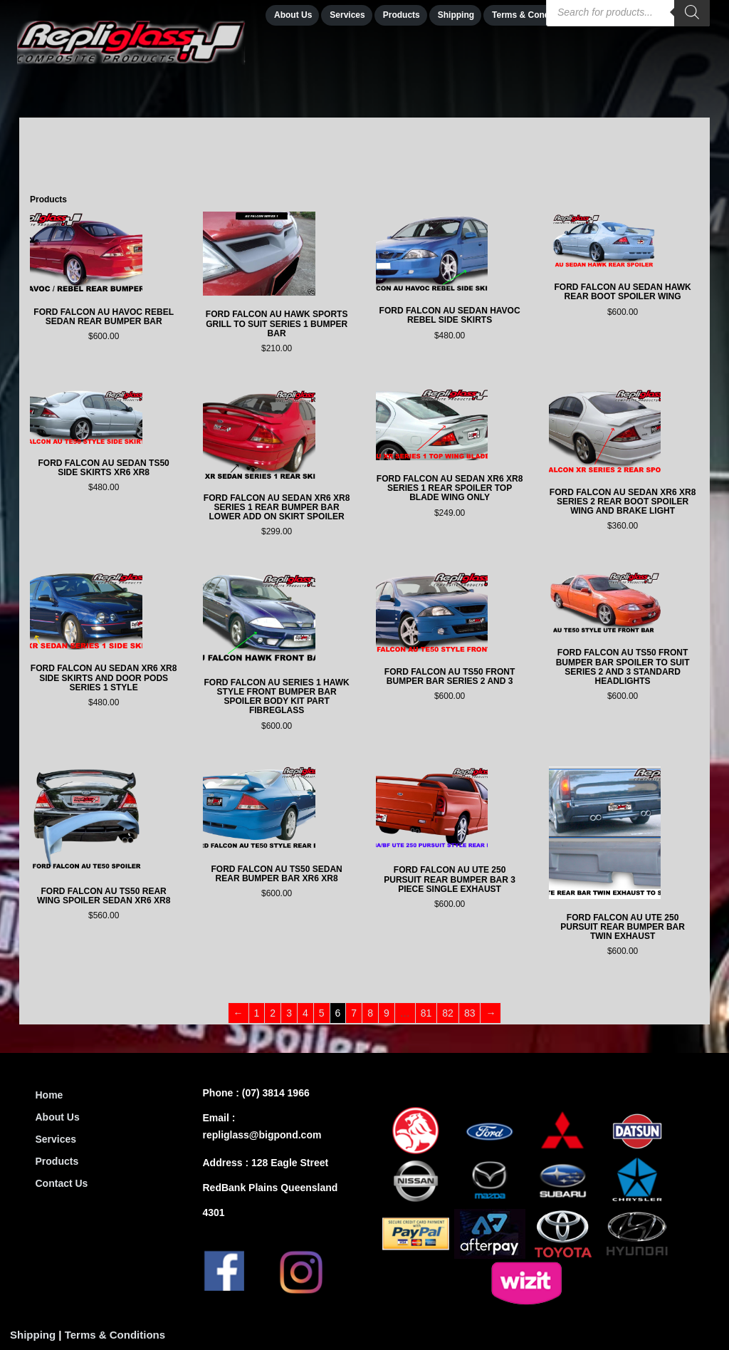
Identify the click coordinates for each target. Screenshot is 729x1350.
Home (49, 1095)
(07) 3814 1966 (276, 1093)
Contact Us (62, 1183)
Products (57, 1161)
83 (470, 1013)
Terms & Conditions (115, 1335)
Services (56, 1139)
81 (426, 1013)
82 (447, 1013)
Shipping (33, 1335)
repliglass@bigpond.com (262, 1135)
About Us (58, 1117)
